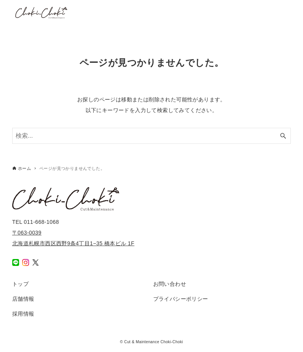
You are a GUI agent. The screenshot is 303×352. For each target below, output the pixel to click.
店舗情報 (23, 299)
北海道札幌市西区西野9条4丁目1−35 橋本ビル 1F (73, 243)
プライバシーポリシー (180, 299)
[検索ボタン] (283, 136)
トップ (20, 284)
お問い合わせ (169, 284)
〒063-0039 (27, 233)
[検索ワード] (151, 136)
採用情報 (23, 314)
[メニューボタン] (289, 12)
